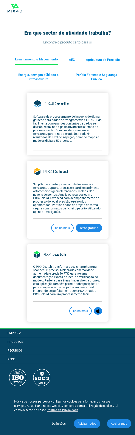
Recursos (15, 350)
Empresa (14, 333)
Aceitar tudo (119, 423)
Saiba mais (62, 228)
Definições (59, 423)
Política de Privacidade (62, 410)
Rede (11, 359)
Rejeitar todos (87, 423)
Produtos (15, 341)
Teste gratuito (89, 228)
